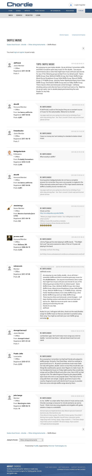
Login (38, 15)
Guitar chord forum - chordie (16, 44)
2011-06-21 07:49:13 (78, 237)
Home (10, 10)
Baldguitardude (19, 151)
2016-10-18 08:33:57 (77, 396)
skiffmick (17, 63)
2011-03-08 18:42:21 (77, 63)
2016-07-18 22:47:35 (77, 331)
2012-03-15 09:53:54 (47, 267)
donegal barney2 (20, 330)
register (21, 52)
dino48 (16, 104)
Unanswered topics (78, 35)
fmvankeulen (19, 131)
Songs (18, 10)
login (15, 52)
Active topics (64, 35)
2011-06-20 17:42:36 (77, 131)
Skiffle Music (14, 40)
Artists (27, 10)
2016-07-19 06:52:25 (77, 354)
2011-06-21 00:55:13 (77, 175)
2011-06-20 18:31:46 (77, 152)
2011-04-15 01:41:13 (78, 105)
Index (11, 15)
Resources (70, 10)
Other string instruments (36, 44)
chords (82, 469)
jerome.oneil (18, 236)
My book (55, 10)
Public (40, 10)
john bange (18, 395)
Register (29, 15)
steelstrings (18, 206)
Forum (80, 10)
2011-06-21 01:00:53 (77, 206)
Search (19, 15)
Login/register (79, 5)
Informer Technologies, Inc (57, 446)
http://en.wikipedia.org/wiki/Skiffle (52, 213)
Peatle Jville (18, 354)
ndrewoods (18, 266)
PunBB (36, 446)
